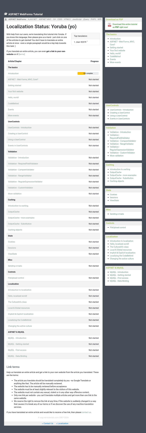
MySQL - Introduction (119, 272)
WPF (100, 19)
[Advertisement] (123, 84)
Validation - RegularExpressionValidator (25, 182)
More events (115, 62)
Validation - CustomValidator (122, 153)
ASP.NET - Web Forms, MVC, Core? (23, 79)
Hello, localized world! (119, 244)
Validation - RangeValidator (122, 144)
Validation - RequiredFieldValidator (23, 163)
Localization (63, 423)
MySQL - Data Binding (119, 281)
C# (54, 19)
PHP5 (93, 19)
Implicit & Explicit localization (122, 253)
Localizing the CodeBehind (121, 256)
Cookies (113, 194)
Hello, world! (115, 53)
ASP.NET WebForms (17, 19)
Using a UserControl (118, 116)
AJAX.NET (32, 19)
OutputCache (115, 172)
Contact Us (48, 423)
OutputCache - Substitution (121, 178)
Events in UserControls (120, 118)
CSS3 (59, 19)
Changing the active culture (122, 258)
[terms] (22, 54)
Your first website (117, 50)
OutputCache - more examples (123, 175)
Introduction (115, 39)
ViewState (114, 200)
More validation (116, 156)
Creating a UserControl (120, 113)
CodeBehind (115, 56)
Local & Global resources (121, 250)
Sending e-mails (117, 214)
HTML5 (67, 19)
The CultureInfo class (119, 247)
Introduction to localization (121, 241)
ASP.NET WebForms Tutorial (25, 14)
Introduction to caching (120, 169)
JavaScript (76, 19)
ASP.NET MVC (45, 19)
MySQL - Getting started (120, 275)
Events (113, 59)
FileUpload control (118, 227)
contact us (86, 412)
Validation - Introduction (120, 132)
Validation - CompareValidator (123, 141)
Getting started (116, 47)
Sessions (114, 197)
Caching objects (117, 181)
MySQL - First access (119, 278)
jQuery (86, 19)
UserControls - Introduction (121, 110)
